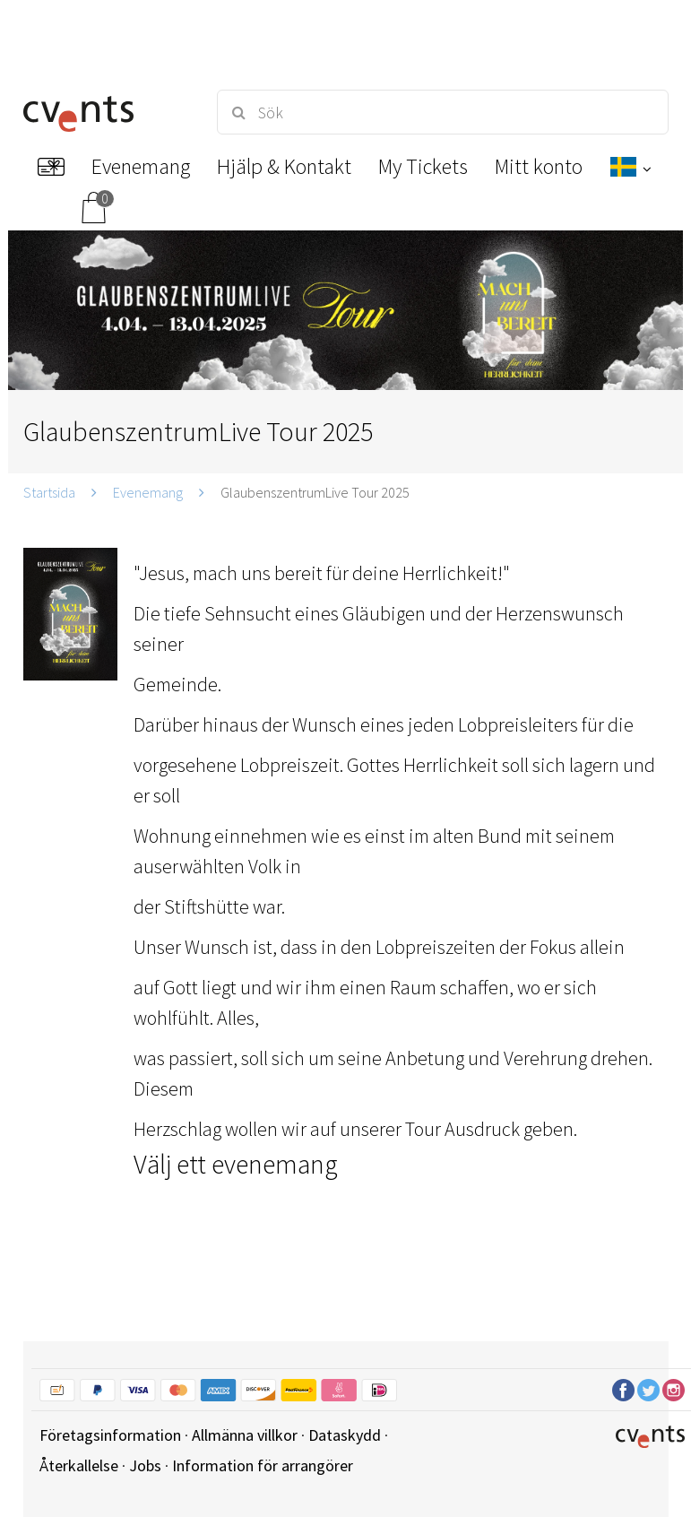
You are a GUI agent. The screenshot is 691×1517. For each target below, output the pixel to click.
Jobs (145, 1465)
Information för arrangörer (262, 1465)
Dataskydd (344, 1435)
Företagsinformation (110, 1435)
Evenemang (148, 492)
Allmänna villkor (245, 1435)
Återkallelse (78, 1465)
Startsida (49, 492)
